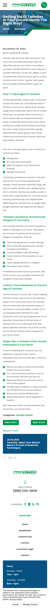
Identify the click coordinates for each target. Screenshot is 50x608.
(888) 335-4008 (25, 491)
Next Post (39, 422)
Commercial (25, 536)
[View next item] (15, 458)
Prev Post (11, 422)
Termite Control (24, 415)
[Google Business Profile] (29, 504)
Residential (25, 530)
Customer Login (24, 549)
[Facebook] (25, 504)
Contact (25, 542)
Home (25, 524)
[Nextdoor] (37, 504)
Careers (25, 555)
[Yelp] (33, 504)
